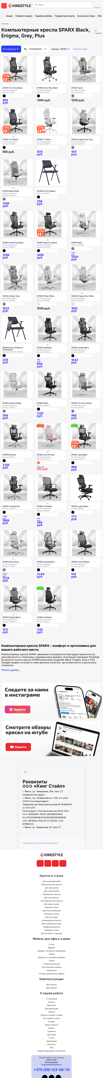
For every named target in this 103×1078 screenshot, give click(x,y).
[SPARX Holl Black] (51, 599)
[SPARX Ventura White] (17, 385)
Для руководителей (51, 881)
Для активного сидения (51, 933)
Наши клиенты (51, 1025)
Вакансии (51, 1005)
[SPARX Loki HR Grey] (51, 436)
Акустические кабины (51, 967)
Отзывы (51, 1021)
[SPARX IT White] (51, 121)
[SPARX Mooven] (17, 436)
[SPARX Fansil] (86, 69)
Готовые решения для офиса (51, 973)
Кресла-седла (51, 917)
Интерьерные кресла (51, 920)
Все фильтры (9, 49)
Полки (51, 960)
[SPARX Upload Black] (51, 543)
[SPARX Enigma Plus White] (86, 277)
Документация (51, 1008)
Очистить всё (80, 49)
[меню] (4, 5)
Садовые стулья (51, 930)
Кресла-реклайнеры (51, 910)
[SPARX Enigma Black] (17, 599)
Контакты (51, 1044)
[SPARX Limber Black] (86, 329)
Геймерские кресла (51, 894)
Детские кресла (51, 897)
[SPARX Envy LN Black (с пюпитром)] (17, 329)
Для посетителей (51, 891)
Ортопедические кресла (51, 901)
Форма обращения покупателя (51, 1051)
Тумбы (51, 954)
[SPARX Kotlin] (51, 385)
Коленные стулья (51, 914)
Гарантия (51, 1031)
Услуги (52, 1038)
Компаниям (51, 1041)
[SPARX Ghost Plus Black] (51, 69)
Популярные (35, 49)
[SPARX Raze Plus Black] (51, 224)
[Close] (26, 770)
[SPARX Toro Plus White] (86, 385)
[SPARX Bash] (86, 224)
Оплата (51, 1002)
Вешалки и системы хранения (51, 957)
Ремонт (51, 1028)
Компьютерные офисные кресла (28, 24)
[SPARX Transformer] (17, 488)
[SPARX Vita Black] (51, 329)
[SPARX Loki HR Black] (86, 543)
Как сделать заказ (51, 1018)
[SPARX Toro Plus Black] (17, 69)
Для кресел (51, 984)
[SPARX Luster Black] (86, 488)
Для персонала (51, 888)
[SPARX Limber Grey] (17, 277)
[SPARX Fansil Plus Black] (17, 224)
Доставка (51, 1034)
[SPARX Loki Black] (51, 488)
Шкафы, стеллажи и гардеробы (52, 951)
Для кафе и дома (51, 904)
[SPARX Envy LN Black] (51, 172)
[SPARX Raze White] (17, 172)
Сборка (51, 1012)
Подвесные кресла (51, 927)
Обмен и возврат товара (51, 1015)
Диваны (51, 947)
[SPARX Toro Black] (17, 121)
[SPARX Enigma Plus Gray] (86, 121)
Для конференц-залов (51, 923)
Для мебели (51, 988)
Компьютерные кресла (51, 884)
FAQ (51, 1047)
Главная (5, 24)
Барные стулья (51, 907)
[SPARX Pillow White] (51, 277)
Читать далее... (11, 670)
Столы (51, 944)
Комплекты (52, 970)
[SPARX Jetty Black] (86, 436)
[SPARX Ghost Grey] (17, 543)
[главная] (19, 5)
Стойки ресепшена (51, 964)
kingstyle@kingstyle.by (51, 1064)
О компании (51, 999)
